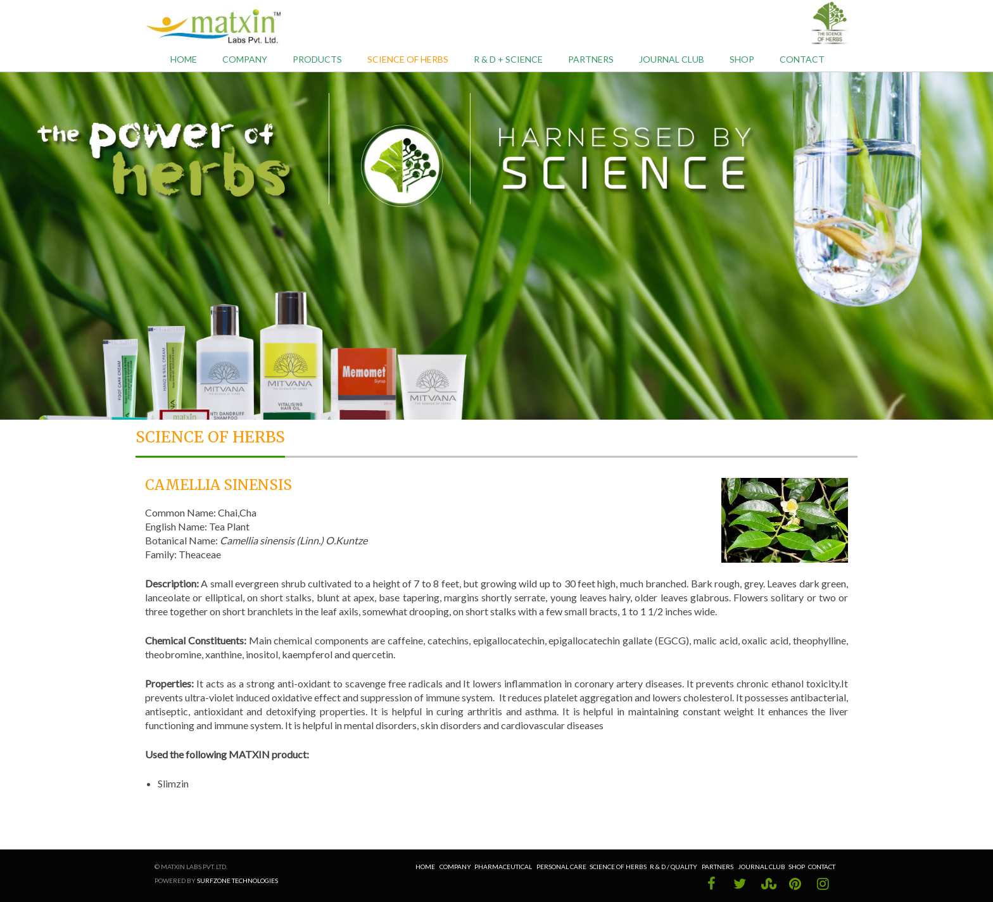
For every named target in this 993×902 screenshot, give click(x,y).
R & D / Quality (674, 866)
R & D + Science (508, 59)
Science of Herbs (407, 59)
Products (317, 59)
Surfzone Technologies (237, 880)
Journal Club (671, 59)
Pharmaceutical (503, 866)
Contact (802, 59)
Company (244, 59)
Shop (742, 59)
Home (183, 59)
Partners (591, 59)
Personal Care (561, 866)
